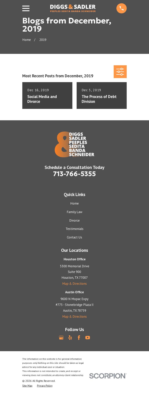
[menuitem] (27, 385)
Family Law (74, 212)
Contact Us (74, 237)
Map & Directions (74, 283)
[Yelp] (70, 337)
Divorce (74, 220)
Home (74, 203)
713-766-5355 (74, 174)
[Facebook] (79, 337)
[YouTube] (87, 337)
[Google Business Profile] (61, 337)
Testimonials (74, 229)
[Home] (73, 8)
